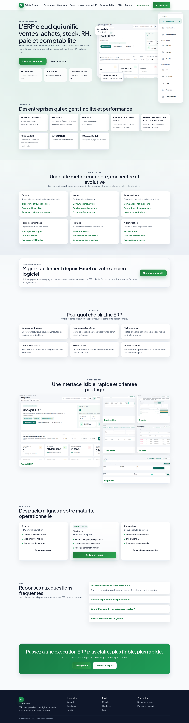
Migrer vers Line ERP (87, 5)
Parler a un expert (145, 706)
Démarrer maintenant (32, 61)
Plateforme (49, 5)
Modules (106, 702)
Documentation (107, 5)
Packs (72, 5)
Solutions (62, 5)
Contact (128, 5)
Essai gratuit (143, 5)
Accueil (70, 702)
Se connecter (161, 5)
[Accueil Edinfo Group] (28, 5)
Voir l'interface (58, 61)
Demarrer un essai (145, 702)
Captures (106, 706)
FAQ (120, 5)
